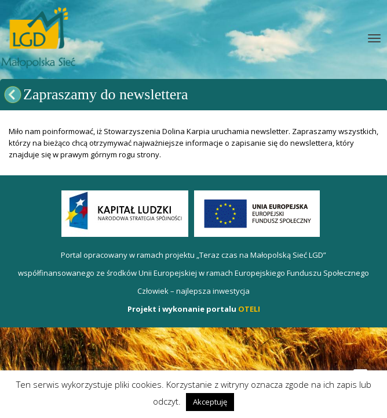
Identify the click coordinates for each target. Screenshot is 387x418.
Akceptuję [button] (210, 402)
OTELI (249, 309)
